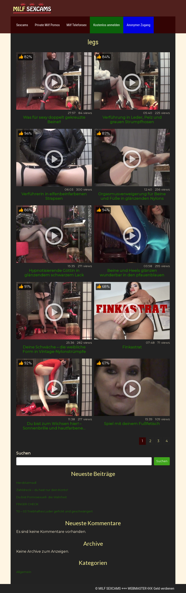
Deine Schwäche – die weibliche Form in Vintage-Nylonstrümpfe (54, 349)
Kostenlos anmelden (106, 25)
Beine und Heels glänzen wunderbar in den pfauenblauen (132, 272)
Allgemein (23, 572)
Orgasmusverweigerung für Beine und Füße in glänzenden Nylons (132, 196)
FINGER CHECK (27, 504)
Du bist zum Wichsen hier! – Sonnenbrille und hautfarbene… (54, 425)
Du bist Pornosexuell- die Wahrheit (41, 497)
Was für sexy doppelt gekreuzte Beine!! (54, 119)
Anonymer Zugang (138, 25)
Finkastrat (132, 347)
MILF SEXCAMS (109, 588)
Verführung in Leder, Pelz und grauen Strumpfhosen (132, 119)
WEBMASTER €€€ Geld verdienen (151, 588)
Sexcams (22, 25)
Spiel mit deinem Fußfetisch (132, 423)
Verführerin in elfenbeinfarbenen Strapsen (54, 196)
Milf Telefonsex (77, 25)
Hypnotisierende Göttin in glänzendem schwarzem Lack (54, 272)
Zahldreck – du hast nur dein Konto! (42, 490)
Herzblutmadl (26, 482)
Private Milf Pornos (47, 25)
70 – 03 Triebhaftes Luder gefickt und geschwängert (54, 511)
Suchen (23, 453)
